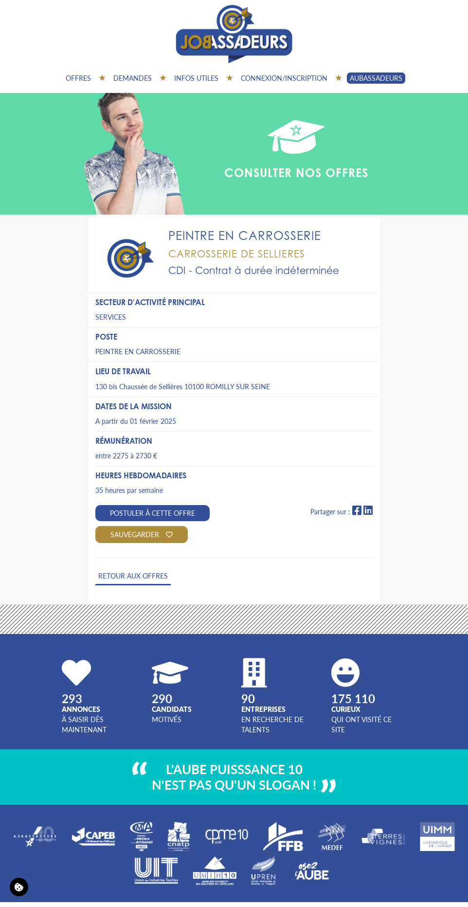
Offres (78, 78)
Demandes (132, 78)
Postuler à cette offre (152, 513)
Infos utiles (196, 78)
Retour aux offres (133, 575)
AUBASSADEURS (376, 78)
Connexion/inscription (284, 78)
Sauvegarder (141, 534)
